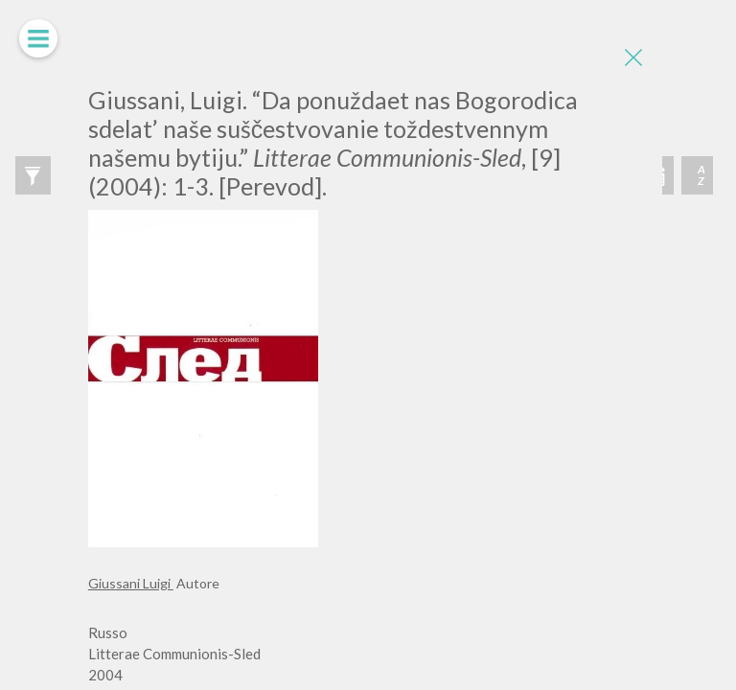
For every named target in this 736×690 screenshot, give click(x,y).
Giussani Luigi (130, 583)
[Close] (633, 57)
